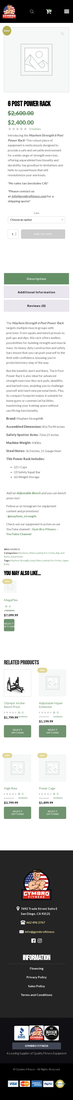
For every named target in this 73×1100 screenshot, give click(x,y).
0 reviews (35, 128)
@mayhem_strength (22, 516)
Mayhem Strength (19, 560)
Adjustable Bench (28, 493)
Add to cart (43, 234)
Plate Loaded (36, 552)
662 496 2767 (35, 922)
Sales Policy (36, 986)
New (32, 560)
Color (37, 213)
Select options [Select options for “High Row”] (17, 812)
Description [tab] (36, 278)
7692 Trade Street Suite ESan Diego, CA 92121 (39, 911)
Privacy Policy (36, 977)
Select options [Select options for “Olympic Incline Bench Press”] (17, 731)
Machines (23, 552)
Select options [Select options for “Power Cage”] (52, 812)
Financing (36, 968)
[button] (62, 33)
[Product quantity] (13, 234)
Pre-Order (49, 552)
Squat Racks (17, 556)
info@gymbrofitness (40, 931)
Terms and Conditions (36, 995)
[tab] (36, 305)
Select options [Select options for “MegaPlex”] (9, 625)
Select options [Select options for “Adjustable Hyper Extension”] (52, 731)
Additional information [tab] (36, 292)
